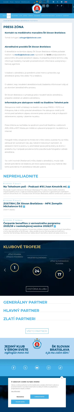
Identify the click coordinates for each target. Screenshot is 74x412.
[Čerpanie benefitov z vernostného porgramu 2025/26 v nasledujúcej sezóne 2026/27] (37, 254)
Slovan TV (18, 198)
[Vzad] (4, 312)
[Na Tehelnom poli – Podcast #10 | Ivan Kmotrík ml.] (37, 189)
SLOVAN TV (59, 15)
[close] (61, 377)
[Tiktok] (61, 6)
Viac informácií (15, 391)
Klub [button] (8, 15)
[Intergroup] (19, 365)
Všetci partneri (37, 373)
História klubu (37, 331)
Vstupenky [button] (14, 15)
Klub (11, 21)
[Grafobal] (19, 357)
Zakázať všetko (39, 396)
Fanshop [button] (66, 15)
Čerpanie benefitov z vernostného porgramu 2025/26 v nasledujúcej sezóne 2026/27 (31, 267)
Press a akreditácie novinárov (26, 21)
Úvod (4, 15)
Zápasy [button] (25, 15)
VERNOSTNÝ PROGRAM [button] (48, 15)
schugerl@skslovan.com (30, 38)
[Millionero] (54, 357)
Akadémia (37, 15)
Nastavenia (20, 396)
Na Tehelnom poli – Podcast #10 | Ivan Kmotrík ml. (36, 200)
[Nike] (37, 349)
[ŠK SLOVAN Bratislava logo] (37, 7)
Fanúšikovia (18, 262)
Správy (30, 15)
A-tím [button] (20, 15)
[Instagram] (57, 6)
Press (11, 2)
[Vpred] (69, 312)
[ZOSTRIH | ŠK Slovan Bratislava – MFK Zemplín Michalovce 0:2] (37, 220)
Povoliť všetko (20, 402)
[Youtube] (61, 2)
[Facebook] (53, 2)
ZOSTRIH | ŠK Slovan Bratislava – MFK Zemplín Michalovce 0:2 (32, 233)
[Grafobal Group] (54, 365)
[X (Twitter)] (57, 2)
